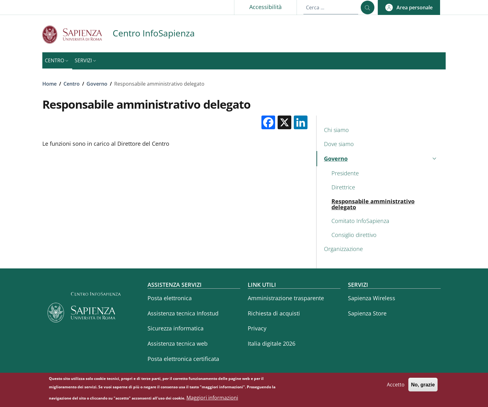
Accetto (396, 386)
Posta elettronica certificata (183, 358)
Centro (71, 83)
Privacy (257, 328)
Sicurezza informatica (176, 328)
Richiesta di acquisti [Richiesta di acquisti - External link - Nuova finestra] (274, 313)
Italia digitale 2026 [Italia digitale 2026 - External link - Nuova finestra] (271, 343)
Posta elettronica (170, 298)
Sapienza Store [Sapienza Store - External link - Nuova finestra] (367, 313)
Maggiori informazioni (212, 399)
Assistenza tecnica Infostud (183, 313)
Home (49, 83)
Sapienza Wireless (371, 298)
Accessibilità (265, 7)
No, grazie (423, 387)
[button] (409, 7)
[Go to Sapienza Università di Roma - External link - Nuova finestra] (77, 34)
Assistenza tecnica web (178, 343)
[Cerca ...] (367, 7)
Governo (97, 83)
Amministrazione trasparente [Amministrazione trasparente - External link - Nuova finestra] (286, 298)
